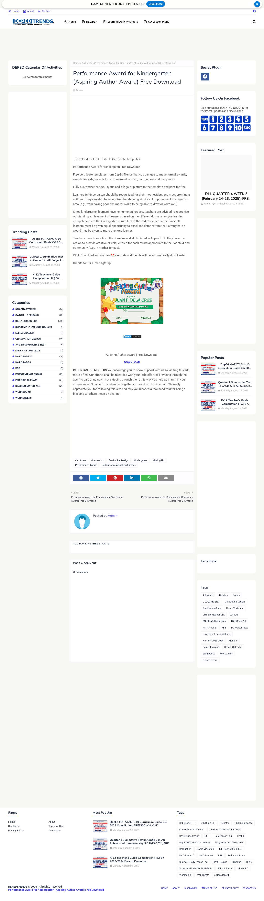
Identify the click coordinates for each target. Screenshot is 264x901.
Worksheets (39, 397)
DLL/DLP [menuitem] (89, 21)
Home (13, 11)
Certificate (87, 63)
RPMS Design (220, 862)
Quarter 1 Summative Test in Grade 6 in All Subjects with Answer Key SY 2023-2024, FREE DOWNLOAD (46, 258)
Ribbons (233, 640)
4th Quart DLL (208, 823)
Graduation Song (212, 608)
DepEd (240, 836)
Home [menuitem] (70, 21)
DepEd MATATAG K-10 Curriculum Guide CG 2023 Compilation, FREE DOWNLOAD (46, 240)
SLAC (249, 862)
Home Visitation (235, 608)
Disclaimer (14, 826)
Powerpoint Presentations (216, 634)
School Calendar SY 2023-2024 (195, 868)
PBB (39, 368)
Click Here (156, 4)
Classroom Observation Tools (225, 829)
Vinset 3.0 (243, 868)
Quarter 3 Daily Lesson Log (193, 862)
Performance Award (85, 465)
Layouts (234, 614)
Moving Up (158, 460)
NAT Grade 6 (39, 362)
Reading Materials (39, 385)
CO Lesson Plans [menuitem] (156, 21)
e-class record (210, 660)
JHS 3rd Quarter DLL (214, 614)
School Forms (225, 868)
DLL (207, 836)
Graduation (97, 460)
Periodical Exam (39, 380)
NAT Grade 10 (39, 356)
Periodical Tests (239, 627)
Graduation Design (39, 338)
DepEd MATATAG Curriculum (39, 326)
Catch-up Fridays (39, 315)
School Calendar (233, 647)
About (28, 11)
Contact (44, 11)
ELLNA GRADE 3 (39, 332)
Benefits (223, 595)
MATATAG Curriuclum (214, 621)
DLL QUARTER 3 (211, 601)
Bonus (236, 595)
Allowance (208, 595)
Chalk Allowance (243, 823)
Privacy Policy (16, 830)
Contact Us (55, 830)
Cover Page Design (189, 836)
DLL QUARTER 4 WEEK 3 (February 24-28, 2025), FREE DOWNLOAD (226, 196)
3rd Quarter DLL (39, 309)
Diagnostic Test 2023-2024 (229, 842)
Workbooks (39, 391)
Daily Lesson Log (39, 321)
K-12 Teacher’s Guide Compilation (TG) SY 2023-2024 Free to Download (46, 276)
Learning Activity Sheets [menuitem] (120, 21)
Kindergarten (141, 460)
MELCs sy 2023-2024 (39, 350)
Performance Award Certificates (119, 465)
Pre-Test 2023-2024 (213, 640)
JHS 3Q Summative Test (39, 344)
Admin (79, 90)
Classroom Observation (191, 829)
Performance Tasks (39, 374)
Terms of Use (56, 826)
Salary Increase (211, 647)
